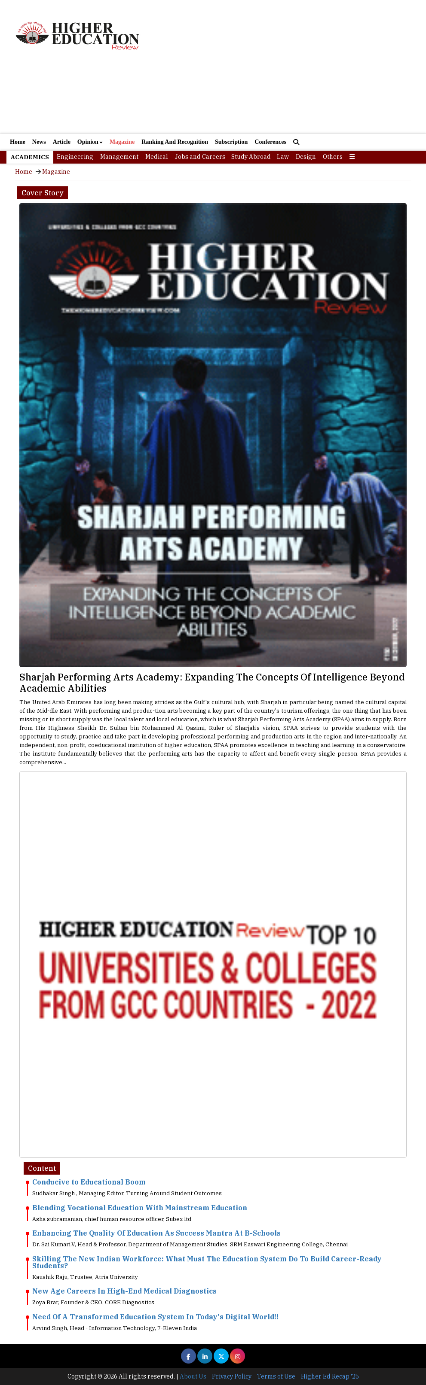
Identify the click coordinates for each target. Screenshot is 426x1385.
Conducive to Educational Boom (89, 1182)
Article (61, 142)
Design (306, 157)
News (39, 142)
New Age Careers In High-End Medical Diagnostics (124, 1291)
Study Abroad (251, 157)
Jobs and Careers (200, 157)
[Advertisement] (213, 98)
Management (119, 157)
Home (17, 142)
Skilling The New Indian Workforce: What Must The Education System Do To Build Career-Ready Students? (207, 1262)
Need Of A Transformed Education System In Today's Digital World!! (155, 1316)
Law (283, 157)
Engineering (75, 157)
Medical (156, 157)
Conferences (270, 142)
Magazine (122, 142)
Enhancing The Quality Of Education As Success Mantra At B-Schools (156, 1233)
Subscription (231, 142)
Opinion (90, 142)
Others (333, 157)
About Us (193, 1376)
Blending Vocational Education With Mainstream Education (139, 1207)
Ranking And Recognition (174, 142)
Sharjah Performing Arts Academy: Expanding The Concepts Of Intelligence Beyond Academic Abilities (212, 682)
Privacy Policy (231, 1376)
